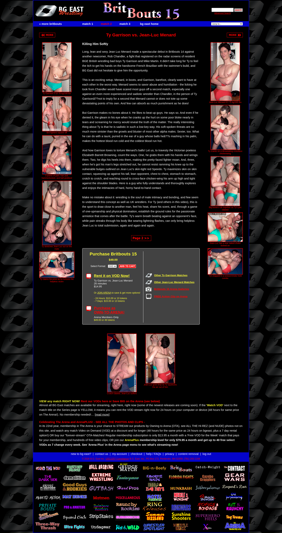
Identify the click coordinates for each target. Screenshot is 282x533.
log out (206, 453)
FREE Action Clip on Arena (170, 296)
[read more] (102, 414)
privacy (169, 453)
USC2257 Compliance (117, 458)
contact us (101, 453)
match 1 (87, 23)
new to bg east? (81, 453)
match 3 (124, 23)
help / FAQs (153, 453)
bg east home (149, 23)
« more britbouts (50, 23)
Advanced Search (222, 13)
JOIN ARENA (104, 292)
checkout (136, 453)
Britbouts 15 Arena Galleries (171, 289)
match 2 (106, 23)
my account (119, 453)
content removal (188, 453)
